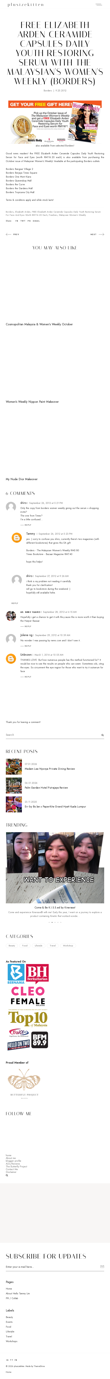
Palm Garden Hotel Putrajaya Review (46, 788)
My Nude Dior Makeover (21, 479)
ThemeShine (39, 1366)
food (24, 945)
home (8, 1155)
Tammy (30, 534)
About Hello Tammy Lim (18, 1293)
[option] (55, 875)
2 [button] (52, 922)
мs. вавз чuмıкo (30, 612)
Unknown (26, 655)
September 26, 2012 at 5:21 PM (46, 503)
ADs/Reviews (13, 1163)
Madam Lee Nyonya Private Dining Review (50, 769)
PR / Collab (12, 1298)
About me (11, 1158)
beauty (12, 945)
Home (9, 1288)
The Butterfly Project (16, 1166)
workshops (11, 1341)
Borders (48, 90)
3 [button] (55, 922)
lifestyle (38, 945)
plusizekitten (26, 4)
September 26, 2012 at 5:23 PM (55, 534)
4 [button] (57, 922)
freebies (53, 215)
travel (53, 945)
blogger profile (13, 1161)
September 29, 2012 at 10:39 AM (52, 635)
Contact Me (12, 1169)
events (9, 1322)
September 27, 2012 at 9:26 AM (52, 576)
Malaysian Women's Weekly (72, 215)
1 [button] (49, 922)
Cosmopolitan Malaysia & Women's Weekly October (39, 324)
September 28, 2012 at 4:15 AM (60, 612)
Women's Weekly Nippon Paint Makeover (32, 402)
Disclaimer (11, 1172)
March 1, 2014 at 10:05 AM (49, 655)
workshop (68, 945)
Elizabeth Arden (22, 211)
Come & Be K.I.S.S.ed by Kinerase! (55, 907)
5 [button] (60, 922)
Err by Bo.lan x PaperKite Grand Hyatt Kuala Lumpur (55, 806)
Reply (28, 525)
